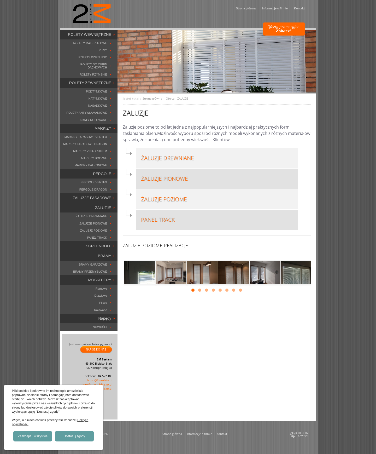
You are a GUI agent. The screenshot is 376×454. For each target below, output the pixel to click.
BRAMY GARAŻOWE (93, 264)
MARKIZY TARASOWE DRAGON (85, 144)
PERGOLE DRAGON (93, 189)
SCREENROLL (98, 246)
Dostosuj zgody (74, 436)
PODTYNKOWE (96, 91)
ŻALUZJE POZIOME (93, 230)
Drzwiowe (101, 295)
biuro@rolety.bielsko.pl (96, 384)
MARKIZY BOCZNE (94, 158)
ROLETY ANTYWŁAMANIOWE (86, 112)
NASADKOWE (97, 105)
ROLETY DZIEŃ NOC (93, 57)
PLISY (103, 50)
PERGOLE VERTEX (93, 182)
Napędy (104, 318)
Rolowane (100, 310)
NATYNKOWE (98, 98)
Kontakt (299, 8)
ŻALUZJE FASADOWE (92, 198)
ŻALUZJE (103, 208)
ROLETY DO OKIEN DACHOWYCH (93, 66)
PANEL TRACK (97, 237)
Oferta (170, 98)
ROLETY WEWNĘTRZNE (89, 34)
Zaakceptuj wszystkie (33, 436)
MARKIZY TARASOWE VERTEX (85, 137)
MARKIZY (103, 128)
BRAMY (104, 256)
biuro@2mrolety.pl (99, 380)
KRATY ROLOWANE (93, 120)
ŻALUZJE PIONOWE (93, 223)
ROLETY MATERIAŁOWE (90, 43)
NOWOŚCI (100, 327)
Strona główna (246, 8)
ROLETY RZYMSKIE (93, 74)
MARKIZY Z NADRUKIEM (90, 151)
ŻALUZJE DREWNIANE (91, 216)
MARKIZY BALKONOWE (90, 165)
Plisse (103, 302)
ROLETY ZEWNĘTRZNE (90, 83)
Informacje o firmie (274, 8)
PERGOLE (102, 174)
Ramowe (101, 288)
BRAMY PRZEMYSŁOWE (90, 271)
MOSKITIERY (99, 280)
